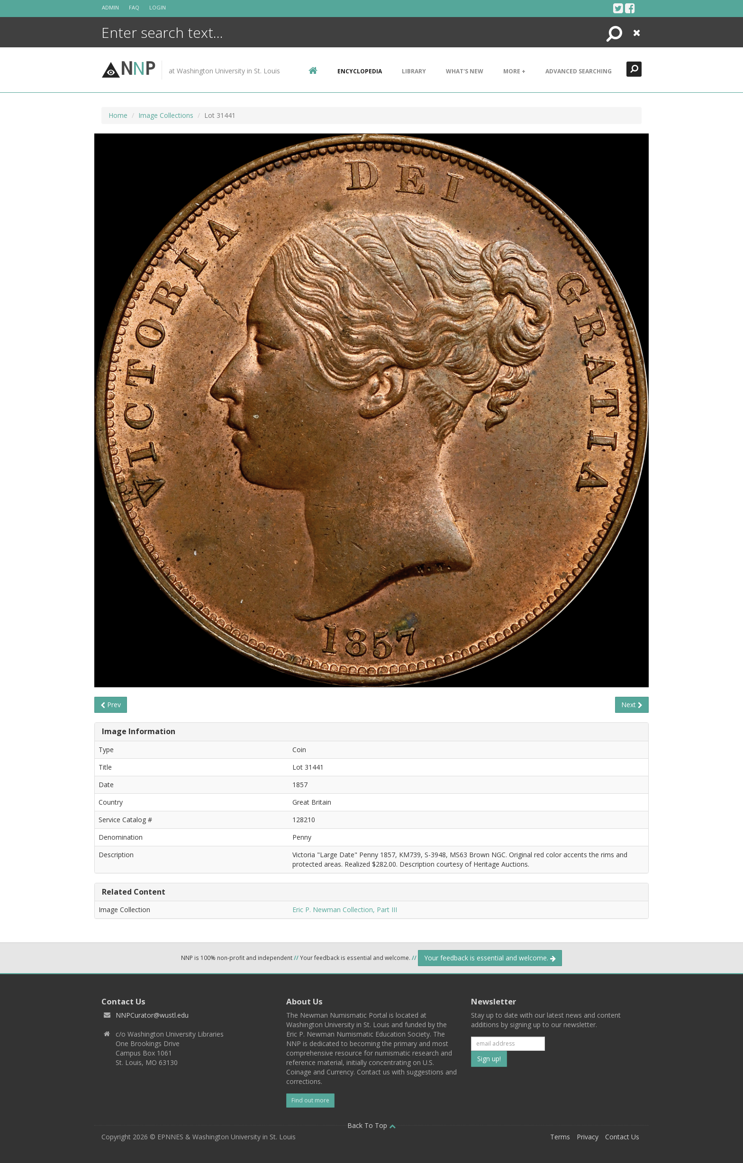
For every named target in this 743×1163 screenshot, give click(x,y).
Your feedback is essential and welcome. (490, 957)
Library (414, 71)
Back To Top (371, 1125)
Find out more (310, 1100)
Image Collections (165, 115)
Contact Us (622, 1136)
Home (118, 115)
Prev (110, 704)
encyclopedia (359, 71)
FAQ (134, 7)
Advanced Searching (578, 71)
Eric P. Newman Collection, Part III (344, 909)
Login (157, 7)
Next (632, 704)
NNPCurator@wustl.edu (152, 1015)
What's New (464, 71)
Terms (560, 1136)
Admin (110, 7)
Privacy (587, 1136)
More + (514, 71)
